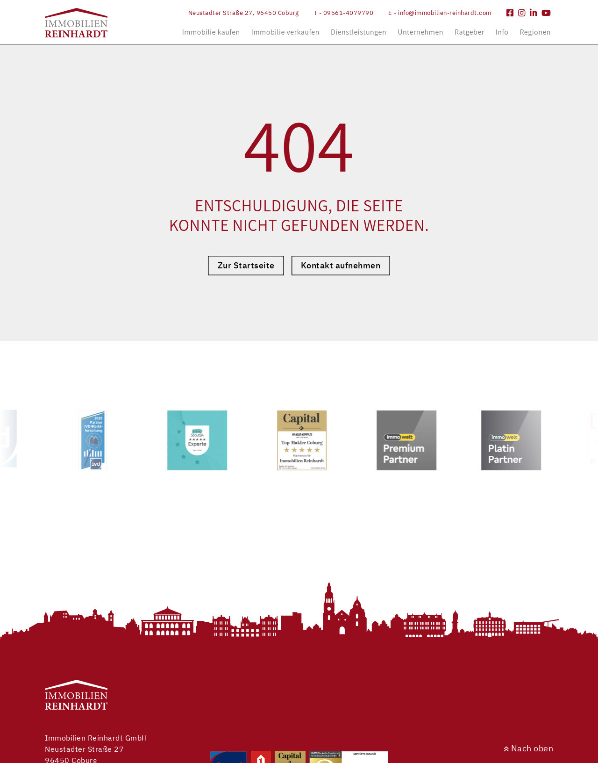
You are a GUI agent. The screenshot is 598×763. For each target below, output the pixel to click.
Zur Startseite (246, 265)
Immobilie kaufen (211, 32)
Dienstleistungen (358, 32)
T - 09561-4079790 (344, 13)
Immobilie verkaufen (285, 32)
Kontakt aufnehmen (341, 265)
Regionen (535, 32)
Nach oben (529, 748)
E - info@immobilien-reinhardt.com (439, 13)
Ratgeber (469, 32)
